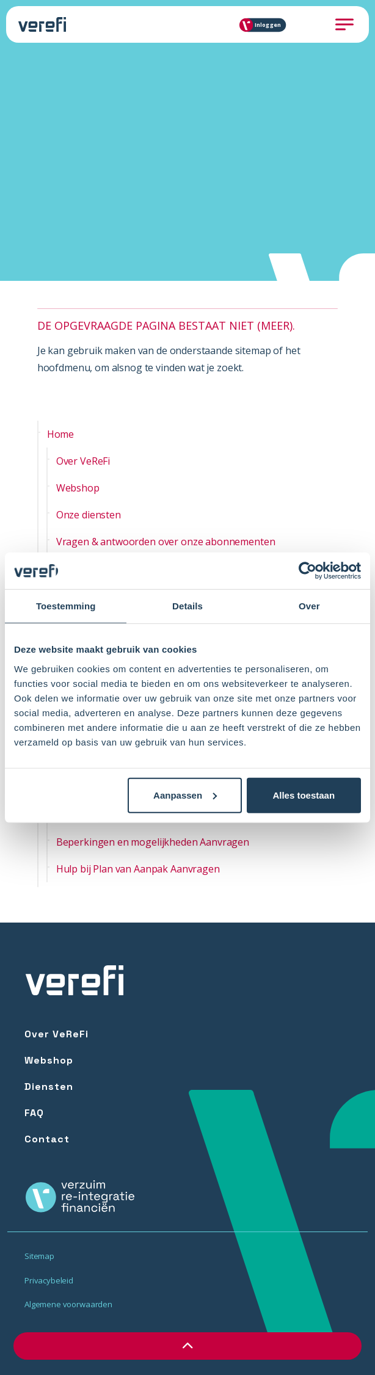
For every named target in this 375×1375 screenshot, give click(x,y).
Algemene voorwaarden (68, 1304)
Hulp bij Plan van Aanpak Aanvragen (138, 869)
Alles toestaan (303, 794)
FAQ (34, 1112)
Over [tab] (309, 606)
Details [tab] (187, 606)
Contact (47, 1139)
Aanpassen (185, 794)
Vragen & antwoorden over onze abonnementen (165, 541)
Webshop (78, 488)
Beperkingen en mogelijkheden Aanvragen (152, 842)
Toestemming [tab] (66, 606)
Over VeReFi (83, 461)
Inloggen (263, 25)
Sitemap (39, 1255)
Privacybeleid (48, 1280)
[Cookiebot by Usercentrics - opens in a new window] (307, 571)
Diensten (48, 1086)
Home (60, 434)
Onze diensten (88, 514)
